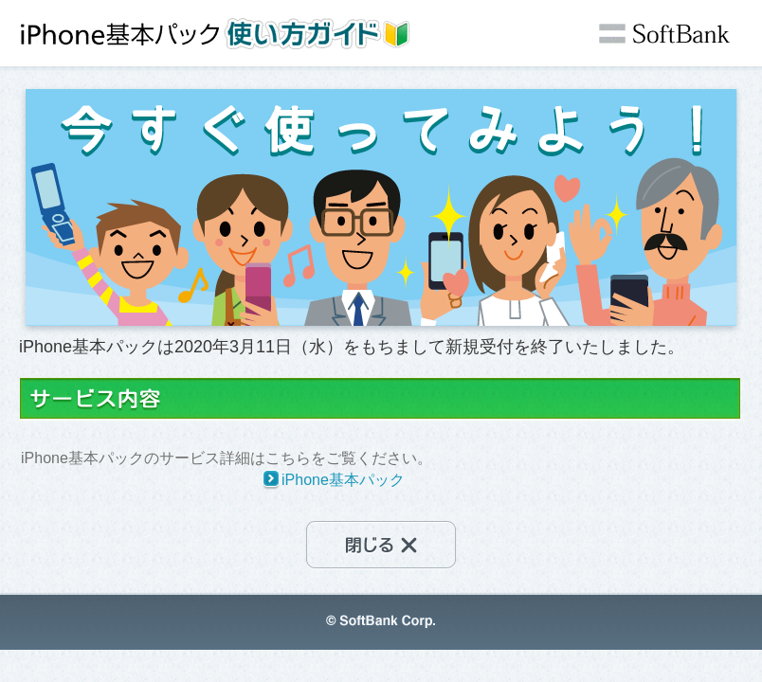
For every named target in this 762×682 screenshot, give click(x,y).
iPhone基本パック (343, 480)
